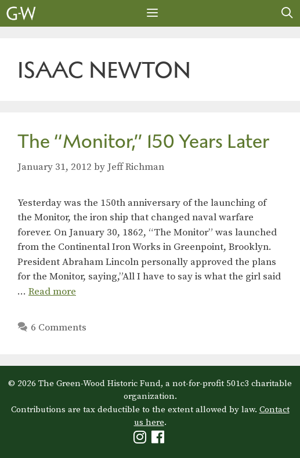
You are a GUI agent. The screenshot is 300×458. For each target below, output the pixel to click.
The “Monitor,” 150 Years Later (143, 141)
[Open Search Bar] (287, 13)
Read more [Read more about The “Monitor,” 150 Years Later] (52, 291)
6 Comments (58, 327)
